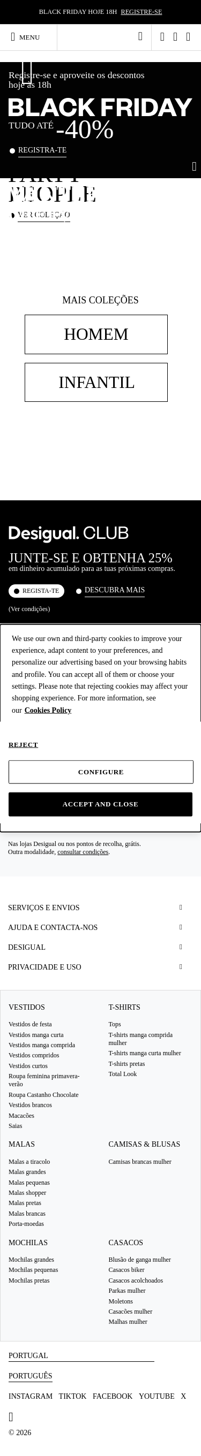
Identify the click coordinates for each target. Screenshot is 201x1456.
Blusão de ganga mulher (140, 1259)
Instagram (31, 1396)
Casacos (126, 1243)
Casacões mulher (131, 1311)
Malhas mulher (128, 1321)
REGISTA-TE (41, 590)
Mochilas (28, 1243)
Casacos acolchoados (136, 1280)
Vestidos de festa (30, 1024)
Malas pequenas (29, 1182)
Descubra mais (115, 590)
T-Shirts (124, 1007)
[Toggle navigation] (29, 37)
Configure (101, 772)
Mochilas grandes (31, 1259)
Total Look (123, 1074)
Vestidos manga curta (36, 1035)
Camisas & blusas (145, 1145)
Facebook (112, 1396)
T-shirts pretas (127, 1064)
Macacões (21, 1115)
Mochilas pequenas (33, 1270)
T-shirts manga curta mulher (145, 1053)
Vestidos (27, 1007)
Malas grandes (27, 1172)
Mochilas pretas (29, 1280)
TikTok (73, 1396)
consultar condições (82, 852)
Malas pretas (25, 1203)
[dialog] (100, 728)
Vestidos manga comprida (42, 1045)
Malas (22, 1145)
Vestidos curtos (28, 1066)
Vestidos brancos (30, 1105)
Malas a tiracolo (29, 1161)
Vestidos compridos (34, 1055)
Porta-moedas (26, 1224)
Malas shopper (27, 1192)
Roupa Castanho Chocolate (44, 1095)
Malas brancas (27, 1213)
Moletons (121, 1301)
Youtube (157, 1396)
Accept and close (101, 804)
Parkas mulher (127, 1290)
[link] (140, 36)
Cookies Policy (48, 710)
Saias (15, 1126)
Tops (115, 1024)
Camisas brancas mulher (140, 1161)
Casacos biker (127, 1270)
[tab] (100, 908)
